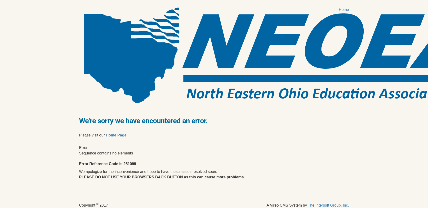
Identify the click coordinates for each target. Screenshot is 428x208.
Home (344, 10)
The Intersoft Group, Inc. (328, 205)
